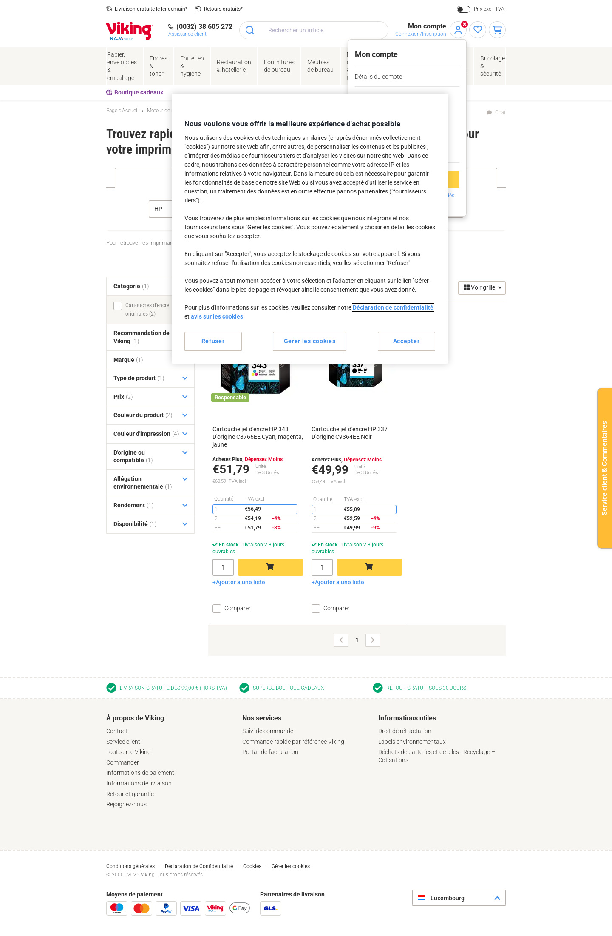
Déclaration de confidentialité (393, 307)
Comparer (237, 608)
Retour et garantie (130, 794)
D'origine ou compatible (133, 456)
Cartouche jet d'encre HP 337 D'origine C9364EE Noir (350, 433)
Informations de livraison (139, 783)
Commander (122, 762)
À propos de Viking (135, 718)
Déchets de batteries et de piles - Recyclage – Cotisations (436, 755)
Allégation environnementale (142, 482)
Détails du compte (378, 76)
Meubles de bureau (320, 66)
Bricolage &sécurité (492, 66)
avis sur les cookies (217, 316)
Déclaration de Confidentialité (199, 866)
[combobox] (313, 30)
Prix (123, 396)
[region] (310, 229)
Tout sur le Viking (128, 751)
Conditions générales (130, 866)
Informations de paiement (140, 772)
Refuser (213, 341)
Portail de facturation (270, 751)
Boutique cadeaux (134, 92)
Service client (123, 741)
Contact (117, 731)
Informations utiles (407, 718)
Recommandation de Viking (141, 337)
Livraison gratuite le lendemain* (151, 9)
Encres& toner (158, 66)
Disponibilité (135, 524)
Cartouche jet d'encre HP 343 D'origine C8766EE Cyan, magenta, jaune (257, 437)
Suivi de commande (267, 731)
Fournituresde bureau (279, 66)
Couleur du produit (143, 415)
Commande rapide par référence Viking (293, 741)
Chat (500, 112)
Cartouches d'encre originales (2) (147, 309)
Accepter (406, 341)
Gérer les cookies (291, 866)
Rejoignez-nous (126, 804)
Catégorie (131, 286)
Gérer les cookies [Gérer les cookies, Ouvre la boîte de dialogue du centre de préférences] (310, 341)
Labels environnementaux (412, 741)
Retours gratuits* (223, 9)
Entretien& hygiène (192, 66)
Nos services (261, 718)
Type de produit (138, 378)
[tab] (170, 761)
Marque (128, 359)
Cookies (252, 866)
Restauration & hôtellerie (234, 66)
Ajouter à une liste (240, 582)
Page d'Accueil (122, 111)
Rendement (133, 505)
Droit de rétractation (404, 731)
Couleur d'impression (146, 433)
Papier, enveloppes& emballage (122, 66)
